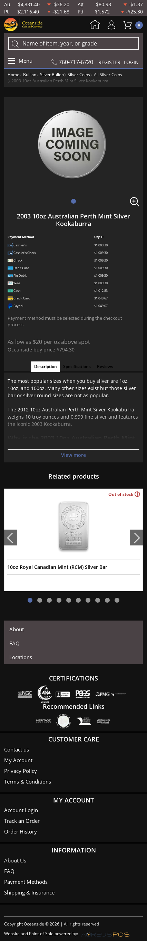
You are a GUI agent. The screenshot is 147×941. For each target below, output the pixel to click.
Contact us (16, 749)
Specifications (77, 366)
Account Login (21, 810)
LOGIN (131, 62)
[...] (73, 43)
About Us (15, 860)
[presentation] (10, 537)
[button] (73, 201)
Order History (20, 831)
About (16, 629)
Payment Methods (26, 881)
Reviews (105, 366)
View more (73, 455)
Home (95, 25)
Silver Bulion (52, 75)
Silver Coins (79, 75)
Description (45, 366)
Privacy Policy (20, 770)
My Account (113, 25)
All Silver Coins (108, 75)
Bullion (29, 75)
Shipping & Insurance (29, 892)
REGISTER (109, 62)
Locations (20, 657)
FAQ (14, 643)
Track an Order (22, 820)
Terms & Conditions (27, 781)
